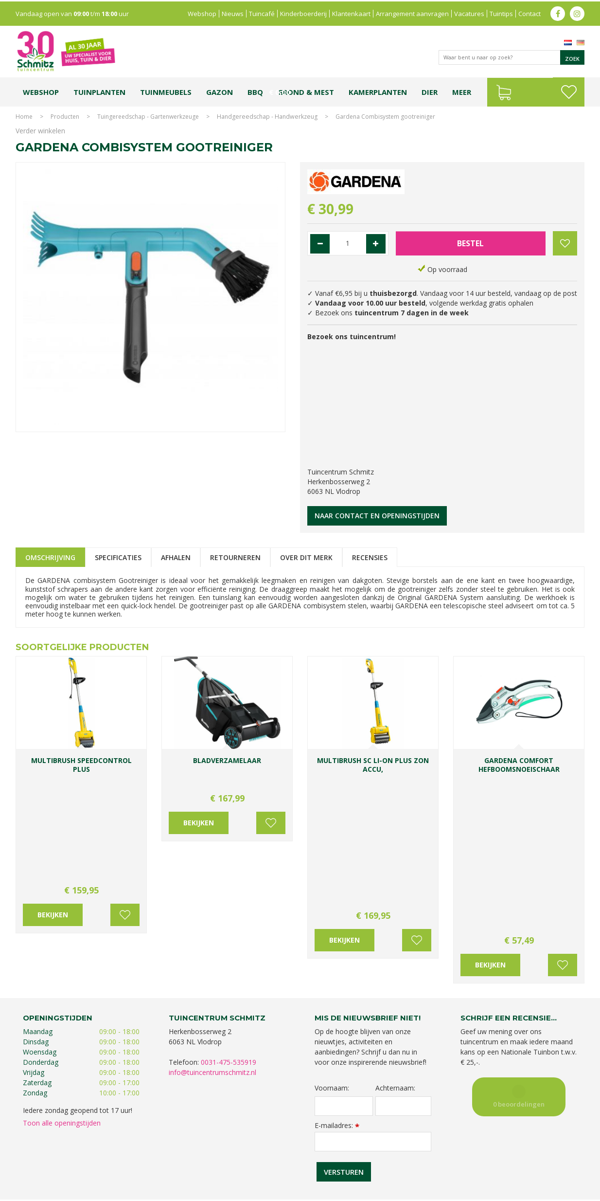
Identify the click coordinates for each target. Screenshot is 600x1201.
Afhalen (176, 557)
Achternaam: (395, 929)
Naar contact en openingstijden (377, 515)
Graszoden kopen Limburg (282, 1165)
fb (557, 12)
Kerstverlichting (552, 1156)
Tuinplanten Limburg (316, 1156)
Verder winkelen (40, 130)
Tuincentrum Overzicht (553, 1191)
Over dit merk (306, 557)
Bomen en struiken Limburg (247, 1156)
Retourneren (235, 557)
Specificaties (118, 557)
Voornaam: (332, 929)
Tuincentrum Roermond (422, 1165)
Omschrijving (50, 557)
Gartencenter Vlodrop (440, 1156)
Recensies (370, 557)
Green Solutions (495, 1191)
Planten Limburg (183, 1156)
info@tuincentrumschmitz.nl (212, 913)
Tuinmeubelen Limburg (354, 1165)
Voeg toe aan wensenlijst (125, 806)
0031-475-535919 (228, 903)
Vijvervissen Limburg (213, 1165)
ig (577, 12)
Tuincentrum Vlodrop (377, 1156)
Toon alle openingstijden (62, 964)
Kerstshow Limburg (501, 1156)
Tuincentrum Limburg (54, 1156)
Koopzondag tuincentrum (122, 1156)
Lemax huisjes (162, 1165)
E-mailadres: (337, 966)
